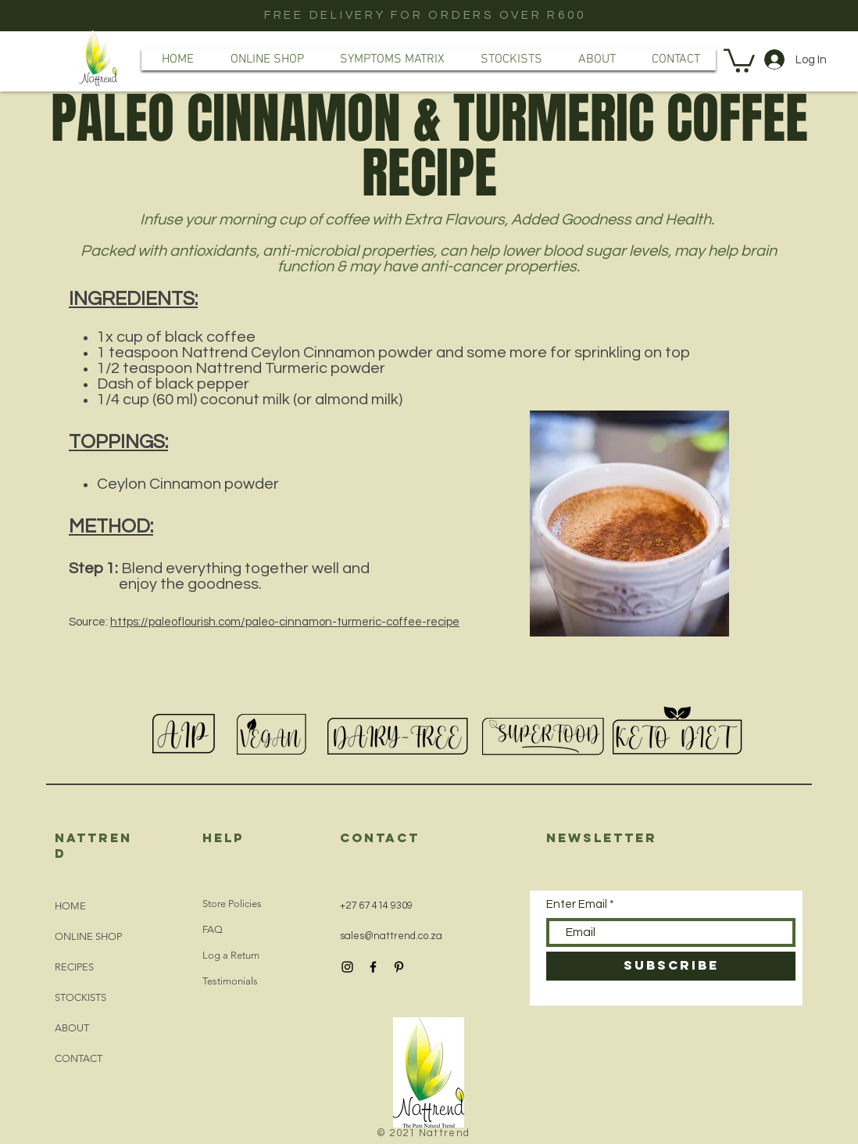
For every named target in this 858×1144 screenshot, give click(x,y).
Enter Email (576, 904)
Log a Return (230, 955)
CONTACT (78, 1058)
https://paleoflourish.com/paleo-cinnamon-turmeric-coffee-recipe (284, 622)
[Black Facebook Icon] (373, 966)
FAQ (212, 929)
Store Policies (232, 903)
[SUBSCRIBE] (670, 966)
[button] (739, 59)
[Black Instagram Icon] (347, 966)
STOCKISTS (80, 997)
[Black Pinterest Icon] (398, 966)
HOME (70, 906)
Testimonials (230, 981)
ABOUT (72, 1028)
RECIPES (74, 967)
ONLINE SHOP (88, 936)
